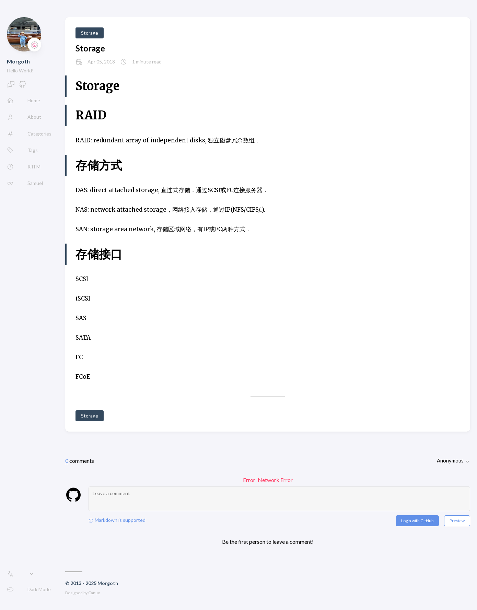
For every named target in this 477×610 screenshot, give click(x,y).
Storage (89, 33)
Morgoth (18, 61)
